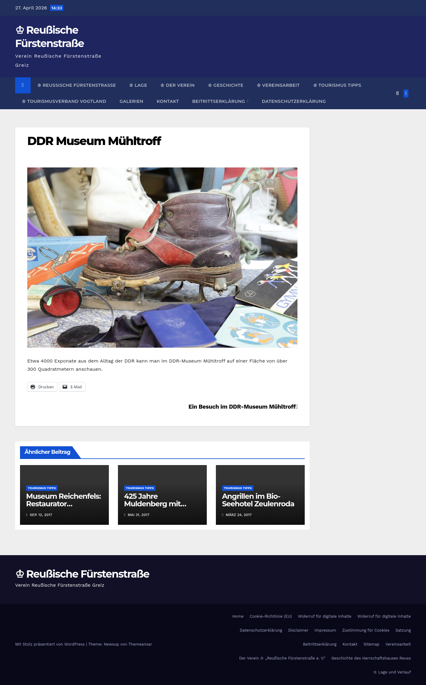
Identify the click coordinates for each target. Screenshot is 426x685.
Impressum (325, 630)
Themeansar (140, 644)
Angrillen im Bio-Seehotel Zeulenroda (258, 500)
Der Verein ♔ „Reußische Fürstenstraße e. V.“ (282, 658)
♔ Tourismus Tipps (337, 85)
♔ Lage (138, 85)
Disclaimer (298, 630)
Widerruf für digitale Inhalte (324, 616)
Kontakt (168, 101)
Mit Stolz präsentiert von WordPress (50, 644)
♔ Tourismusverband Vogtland (64, 101)
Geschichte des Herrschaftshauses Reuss (371, 658)
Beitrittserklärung (219, 101)
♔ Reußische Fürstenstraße (76, 85)
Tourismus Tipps (42, 488)
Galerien (131, 101)
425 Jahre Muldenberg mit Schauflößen (152, 504)
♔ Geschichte (225, 85)
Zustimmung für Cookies (365, 630)
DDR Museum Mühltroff (94, 141)
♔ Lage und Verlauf (392, 672)
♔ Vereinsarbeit (278, 85)
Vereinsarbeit (398, 644)
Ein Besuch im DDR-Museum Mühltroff (243, 406)
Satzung (403, 630)
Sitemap (372, 644)
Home (237, 616)
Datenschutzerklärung (294, 101)
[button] (397, 93)
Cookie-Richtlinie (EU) (271, 616)
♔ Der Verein (177, 85)
